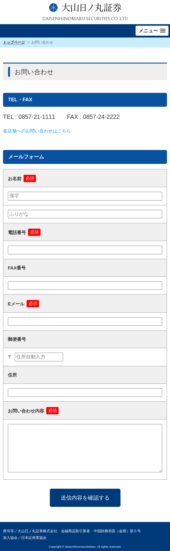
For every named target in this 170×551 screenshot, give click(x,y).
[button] (152, 31)
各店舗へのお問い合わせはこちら (37, 130)
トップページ (14, 42)
